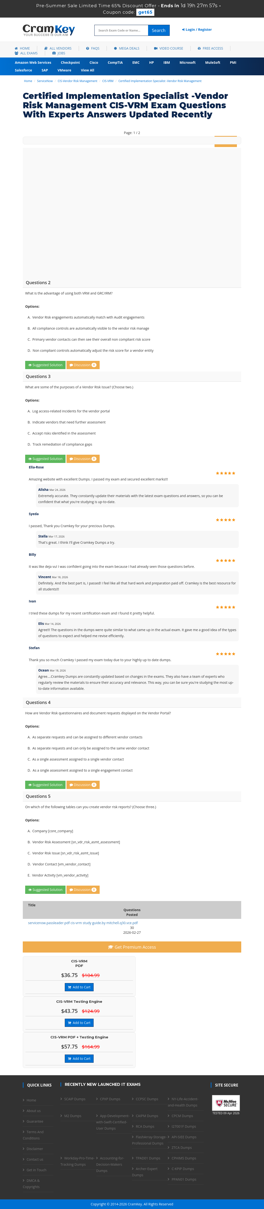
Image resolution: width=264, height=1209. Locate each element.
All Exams (26, 53)
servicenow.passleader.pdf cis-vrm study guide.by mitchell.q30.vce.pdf (83, 923)
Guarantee (35, 1121)
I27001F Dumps (184, 1126)
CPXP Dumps (110, 1099)
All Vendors (58, 48)
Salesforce (23, 70)
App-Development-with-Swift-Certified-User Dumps (113, 1122)
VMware (64, 70)
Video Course (168, 48)
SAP (45, 70)
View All (87, 70)
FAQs (92, 48)
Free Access (210, 48)
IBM (166, 62)
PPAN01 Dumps (184, 1179)
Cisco (94, 62)
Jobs (58, 53)
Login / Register (197, 29)
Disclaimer (35, 1148)
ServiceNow (45, 81)
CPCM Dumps (182, 1115)
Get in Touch (36, 1170)
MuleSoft (212, 62)
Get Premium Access (132, 947)
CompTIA (115, 62)
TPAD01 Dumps (148, 1158)
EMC (136, 62)
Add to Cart (79, 987)
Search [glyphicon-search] (159, 30)
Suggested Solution (45, 365)
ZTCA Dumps (182, 1147)
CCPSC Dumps (147, 1099)
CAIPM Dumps (147, 1115)
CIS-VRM (108, 81)
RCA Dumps (145, 1126)
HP (151, 62)
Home (22, 48)
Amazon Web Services (33, 62)
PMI (233, 62)
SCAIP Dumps (74, 1099)
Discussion (83, 365)
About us (34, 1110)
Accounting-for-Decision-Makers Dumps (110, 1164)
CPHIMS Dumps (184, 1158)
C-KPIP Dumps (183, 1168)
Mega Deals (126, 48)
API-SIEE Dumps (184, 1137)
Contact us (35, 1159)
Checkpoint (70, 62)
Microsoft (188, 62)
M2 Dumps (72, 1115)
